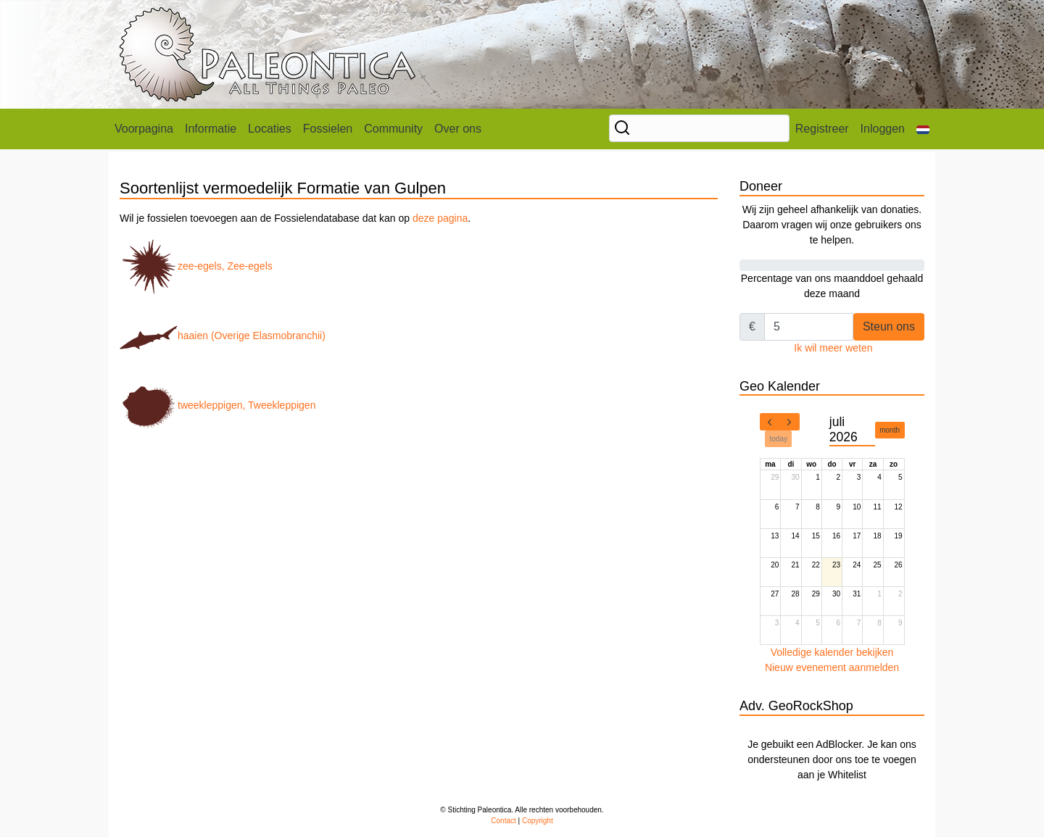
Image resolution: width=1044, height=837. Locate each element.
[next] (789, 421)
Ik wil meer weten (833, 348)
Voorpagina (144, 128)
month (889, 430)
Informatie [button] (210, 128)
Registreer (822, 128)
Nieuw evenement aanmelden (832, 667)
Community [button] (393, 128)
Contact (503, 821)
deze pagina (440, 218)
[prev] (770, 421)
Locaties (269, 128)
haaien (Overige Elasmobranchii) (223, 335)
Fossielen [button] (327, 128)
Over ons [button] (457, 128)
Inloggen (883, 128)
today (778, 439)
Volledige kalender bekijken (832, 652)
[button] (923, 128)
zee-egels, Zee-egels (196, 266)
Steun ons (889, 326)
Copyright (537, 821)
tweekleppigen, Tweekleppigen (217, 405)
